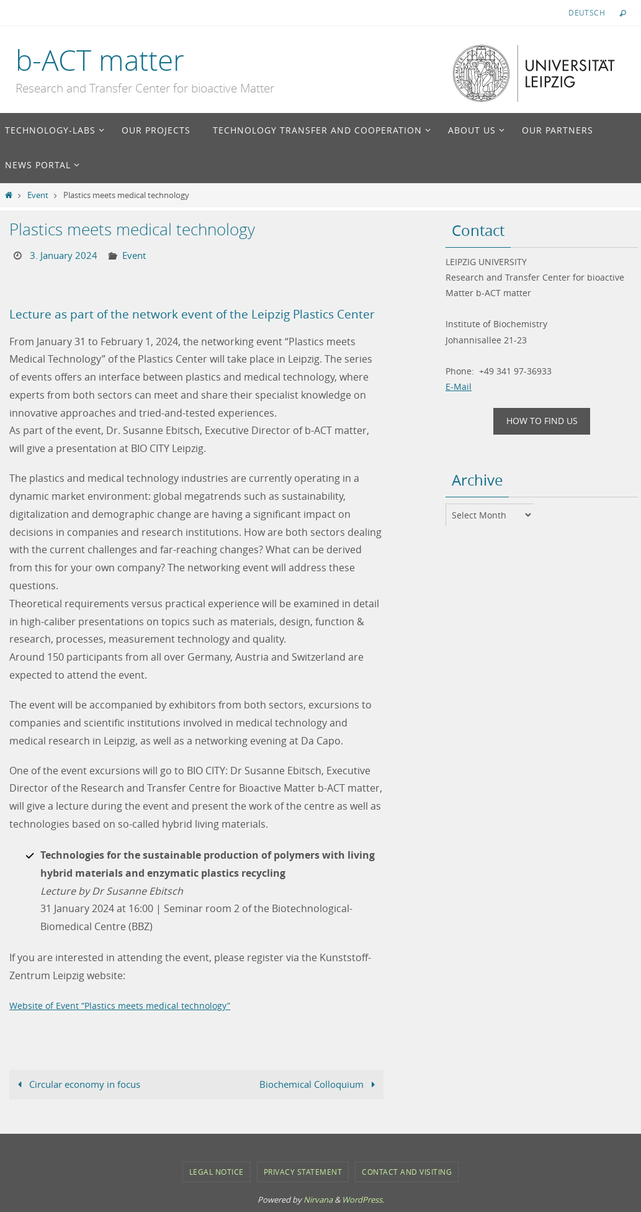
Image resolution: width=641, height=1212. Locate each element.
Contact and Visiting (407, 1172)
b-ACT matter (100, 60)
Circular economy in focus (82, 1084)
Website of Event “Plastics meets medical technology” (134, 1004)
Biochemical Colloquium (315, 1084)
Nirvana (318, 1199)
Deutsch (586, 12)
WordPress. (363, 1199)
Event (37, 195)
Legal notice (216, 1172)
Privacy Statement (303, 1172)
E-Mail (459, 386)
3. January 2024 (65, 255)
